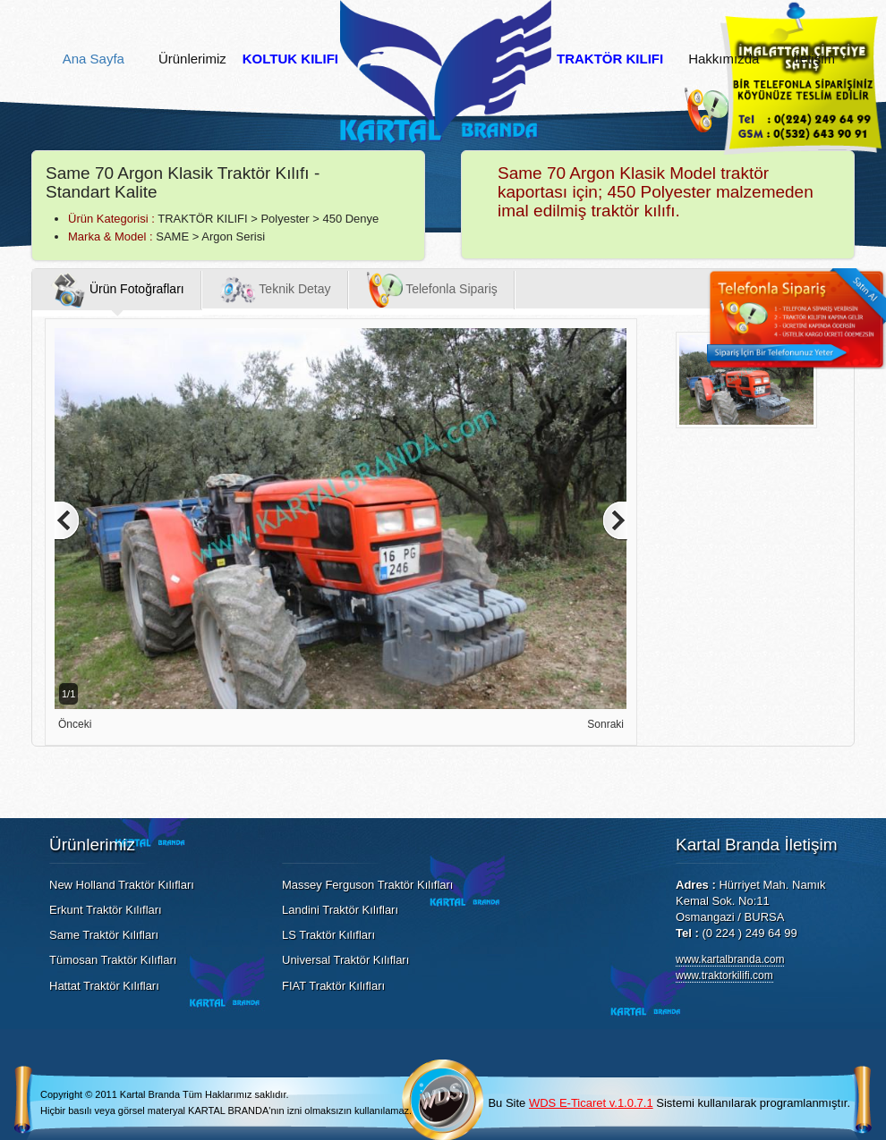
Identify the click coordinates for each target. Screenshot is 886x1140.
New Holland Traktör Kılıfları (121, 884)
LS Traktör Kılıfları (328, 935)
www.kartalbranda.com (730, 959)
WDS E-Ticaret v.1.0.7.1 (591, 1103)
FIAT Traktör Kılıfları (333, 985)
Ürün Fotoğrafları (117, 290)
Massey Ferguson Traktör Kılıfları (367, 884)
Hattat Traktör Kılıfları (104, 985)
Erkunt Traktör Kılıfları (105, 909)
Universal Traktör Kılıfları (345, 960)
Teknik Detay (275, 290)
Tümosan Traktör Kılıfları (112, 960)
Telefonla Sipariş (432, 290)
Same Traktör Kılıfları (103, 935)
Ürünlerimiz (192, 59)
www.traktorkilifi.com (724, 975)
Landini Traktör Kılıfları (340, 909)
